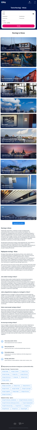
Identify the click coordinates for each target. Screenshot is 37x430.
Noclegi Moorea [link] (27, 405)
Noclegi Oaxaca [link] (15, 408)
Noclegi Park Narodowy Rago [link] (7, 405)
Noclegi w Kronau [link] (17, 385)
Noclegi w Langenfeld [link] (6, 391)
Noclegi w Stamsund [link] (24, 374)
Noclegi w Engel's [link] (16, 391)
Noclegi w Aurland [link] (24, 377)
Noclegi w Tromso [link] (24, 371)
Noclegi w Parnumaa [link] (25, 391)
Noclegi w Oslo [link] (15, 374)
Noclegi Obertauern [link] (5, 408)
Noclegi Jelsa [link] (15, 377)
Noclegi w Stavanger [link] (6, 374)
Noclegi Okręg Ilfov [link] (24, 408)
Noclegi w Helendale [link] (15, 388)
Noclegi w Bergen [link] (5, 371)
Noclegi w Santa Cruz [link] (26, 385)
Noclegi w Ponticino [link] (5, 388)
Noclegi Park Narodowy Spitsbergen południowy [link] (11, 402)
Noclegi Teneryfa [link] (18, 405)
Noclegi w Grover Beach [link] (6, 394)
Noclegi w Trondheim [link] (15, 371)
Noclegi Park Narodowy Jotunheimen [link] (26, 400)
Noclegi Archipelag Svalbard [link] (27, 402)
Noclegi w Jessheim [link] (5, 380)
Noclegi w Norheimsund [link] (6, 377)
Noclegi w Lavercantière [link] (6, 385)
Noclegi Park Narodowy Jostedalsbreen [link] (9, 400)
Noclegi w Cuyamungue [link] (26, 388)
